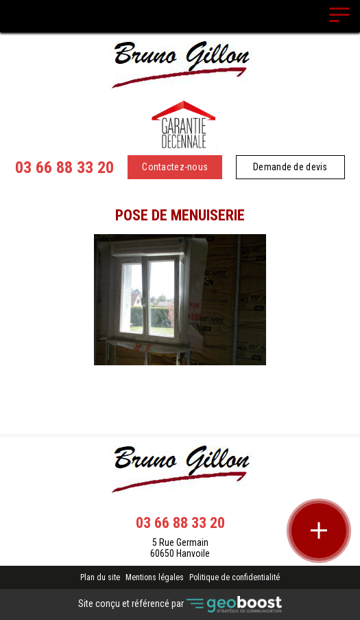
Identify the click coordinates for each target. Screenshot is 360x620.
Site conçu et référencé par (180, 604)
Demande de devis (290, 166)
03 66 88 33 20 (64, 167)
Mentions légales (154, 577)
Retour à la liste (180, 400)
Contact (180, 376)
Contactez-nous (175, 166)
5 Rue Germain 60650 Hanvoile (180, 548)
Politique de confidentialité (234, 577)
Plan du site (100, 577)
